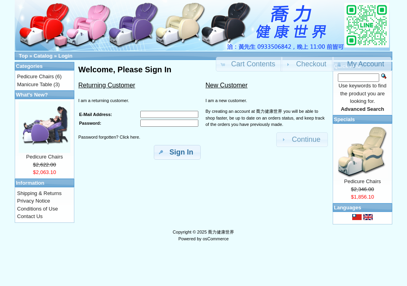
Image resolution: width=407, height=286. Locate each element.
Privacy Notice (33, 201)
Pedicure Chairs (35, 76)
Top (23, 56)
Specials (344, 119)
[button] (362, 64)
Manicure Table (34, 84)
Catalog (43, 56)
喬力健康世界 (221, 232)
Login (65, 56)
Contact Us (30, 216)
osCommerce (216, 238)
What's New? (32, 95)
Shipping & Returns (39, 193)
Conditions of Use (37, 209)
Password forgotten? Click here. (109, 137)
